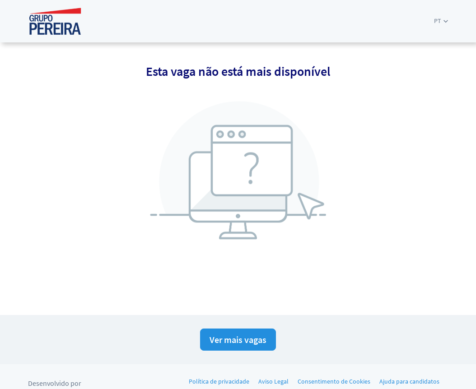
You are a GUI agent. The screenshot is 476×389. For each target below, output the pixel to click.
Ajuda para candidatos (409, 381)
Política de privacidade (219, 381)
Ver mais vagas (238, 339)
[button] (441, 21)
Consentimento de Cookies (334, 381)
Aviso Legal (273, 381)
